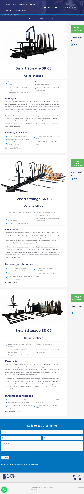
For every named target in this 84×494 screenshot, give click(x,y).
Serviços (37, 4)
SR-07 (75, 313)
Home (8, 4)
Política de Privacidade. (31, 464)
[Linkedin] (52, 7)
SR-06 (75, 178)
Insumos (30, 4)
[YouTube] (56, 7)
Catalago (9, 10)
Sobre (13, 4)
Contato (16, 10)
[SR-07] (72, 313)
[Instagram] (49, 7)
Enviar (5, 457)
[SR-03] (72, 44)
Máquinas (20, 4)
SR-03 (75, 44)
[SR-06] (72, 179)
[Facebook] (45, 7)
